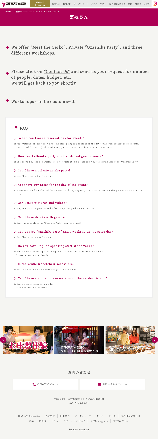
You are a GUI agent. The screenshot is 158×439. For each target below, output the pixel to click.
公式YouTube (121, 421)
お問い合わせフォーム (112, 384)
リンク (147, 3)
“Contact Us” (57, 71)
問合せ (138, 3)
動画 (130, 3)
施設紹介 (56, 3)
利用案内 (67, 3)
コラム (103, 3)
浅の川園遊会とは (117, 3)
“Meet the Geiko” (48, 47)
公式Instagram (99, 421)
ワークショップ (81, 3)
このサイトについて (74, 421)
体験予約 (40, 3)
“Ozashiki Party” (102, 47)
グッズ (94, 3)
